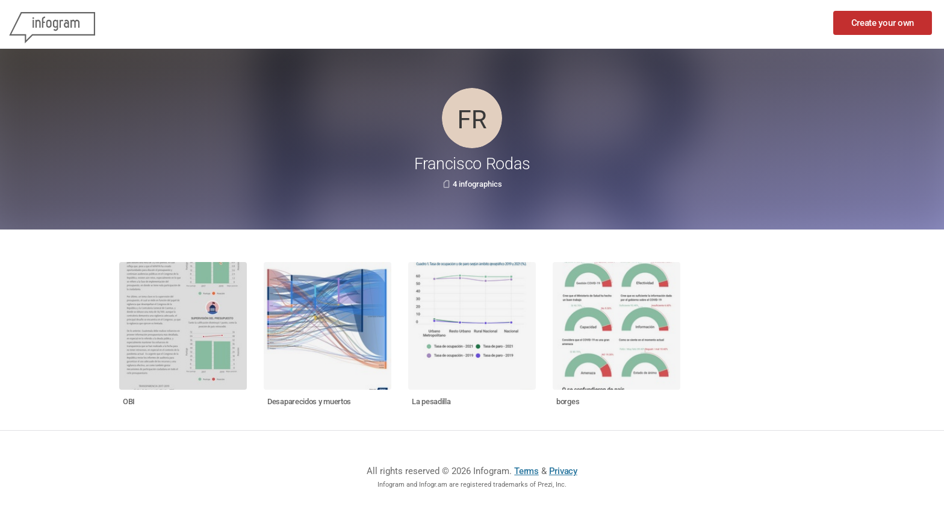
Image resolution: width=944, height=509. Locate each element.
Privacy (563, 471)
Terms (526, 471)
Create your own (882, 22)
